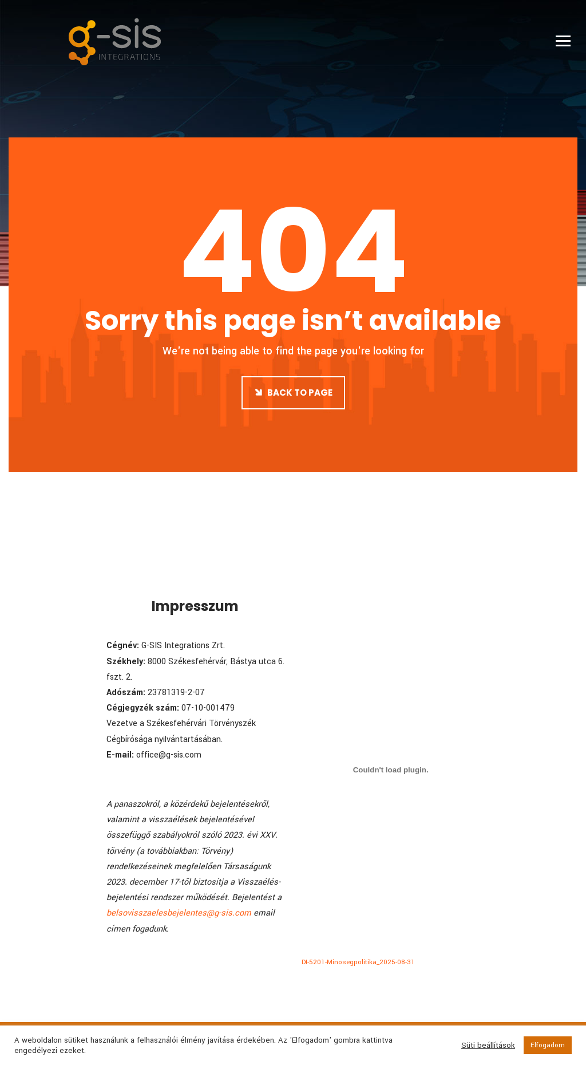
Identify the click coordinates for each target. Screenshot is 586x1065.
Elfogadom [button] (547, 1045)
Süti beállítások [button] (488, 1045)
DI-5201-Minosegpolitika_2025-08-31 (358, 962)
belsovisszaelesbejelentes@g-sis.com (178, 913)
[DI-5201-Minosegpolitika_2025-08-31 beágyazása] (391, 769)
